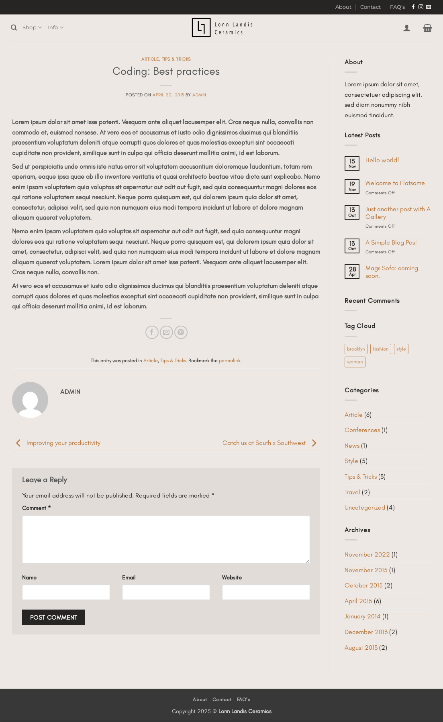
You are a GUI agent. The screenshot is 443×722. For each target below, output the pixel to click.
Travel (352, 492)
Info (55, 27)
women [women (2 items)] (355, 362)
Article (150, 59)
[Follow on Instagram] (421, 7)
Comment (36, 508)
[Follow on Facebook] (413, 7)
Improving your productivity (56, 442)
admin (199, 95)
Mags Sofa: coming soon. (391, 271)
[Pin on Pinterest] (181, 332)
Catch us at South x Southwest (271, 442)
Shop (32, 27)
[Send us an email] (428, 7)
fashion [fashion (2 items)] (381, 349)
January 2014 (363, 616)
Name (29, 577)
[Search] (14, 27)
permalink (229, 360)
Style (351, 461)
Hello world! (382, 160)
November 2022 (367, 554)
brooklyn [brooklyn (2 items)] (356, 349)
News (352, 445)
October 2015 (364, 585)
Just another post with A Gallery (398, 212)
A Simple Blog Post (391, 242)
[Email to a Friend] (166, 332)
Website (232, 577)
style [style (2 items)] (401, 349)
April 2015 (358, 601)
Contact (370, 7)
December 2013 (366, 632)
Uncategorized (365, 507)
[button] (407, 28)
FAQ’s (397, 7)
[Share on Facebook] (152, 332)
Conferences (362, 430)
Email (128, 577)
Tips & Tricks (176, 59)
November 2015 (366, 570)
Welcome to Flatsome (395, 183)
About (343, 7)
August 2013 (361, 647)
